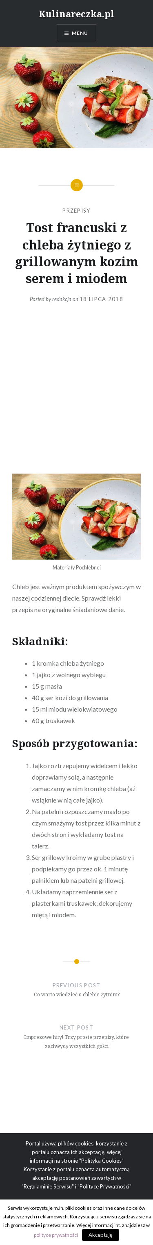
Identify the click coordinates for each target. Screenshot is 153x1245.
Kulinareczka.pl (76, 13)
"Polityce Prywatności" (104, 1186)
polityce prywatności (56, 1235)
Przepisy (76, 210)
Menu (80, 33)
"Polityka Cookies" (101, 1160)
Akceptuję (101, 1234)
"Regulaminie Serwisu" (48, 1186)
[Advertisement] (76, 388)
